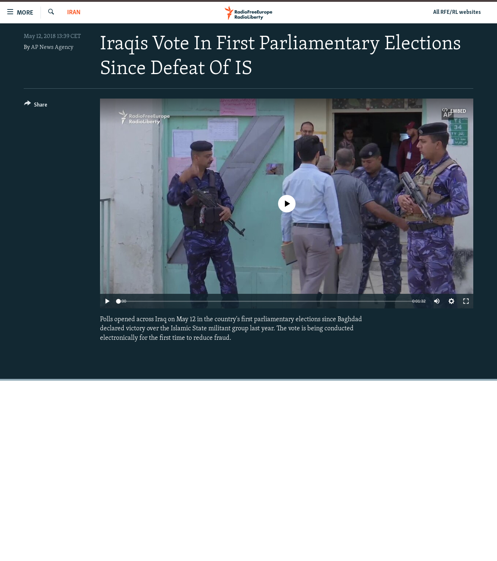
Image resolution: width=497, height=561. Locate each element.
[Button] (35, 106)
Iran (74, 12)
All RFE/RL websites (457, 12)
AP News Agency (52, 47)
